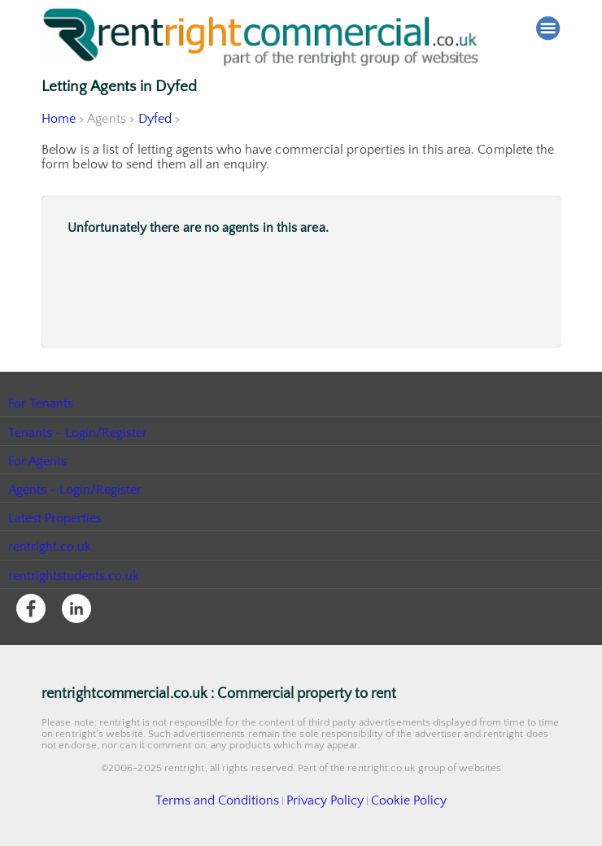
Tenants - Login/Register (78, 432)
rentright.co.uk (50, 546)
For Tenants (41, 403)
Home (58, 118)
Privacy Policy (319, 799)
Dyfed (155, 118)
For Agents (38, 461)
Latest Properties (55, 518)
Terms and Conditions (230, 799)
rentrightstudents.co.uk (74, 576)
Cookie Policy (390, 799)
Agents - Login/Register (75, 489)
